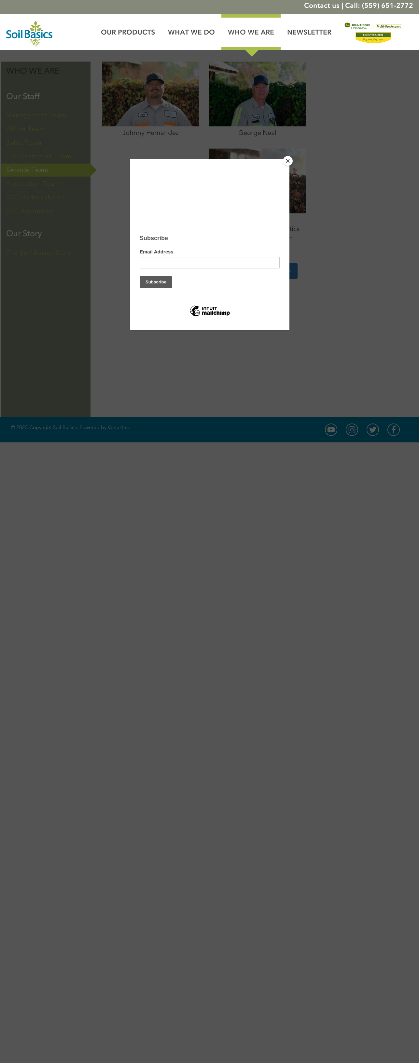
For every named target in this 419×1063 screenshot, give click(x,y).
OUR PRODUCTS (128, 32)
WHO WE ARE (251, 32)
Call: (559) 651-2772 (379, 5)
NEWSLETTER (309, 32)
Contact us (322, 5)
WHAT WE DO (191, 32)
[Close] (288, 161)
